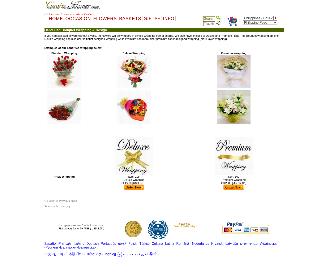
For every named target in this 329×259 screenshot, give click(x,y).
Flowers (105, 18)
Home (56, 18)
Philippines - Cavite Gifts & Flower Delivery (72, 7)
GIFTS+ (152, 18)
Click (47, 14)
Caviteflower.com (92, 225)
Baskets (130, 18)
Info (168, 18)
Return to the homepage (57, 206)
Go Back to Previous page (60, 200)
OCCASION (78, 18)
